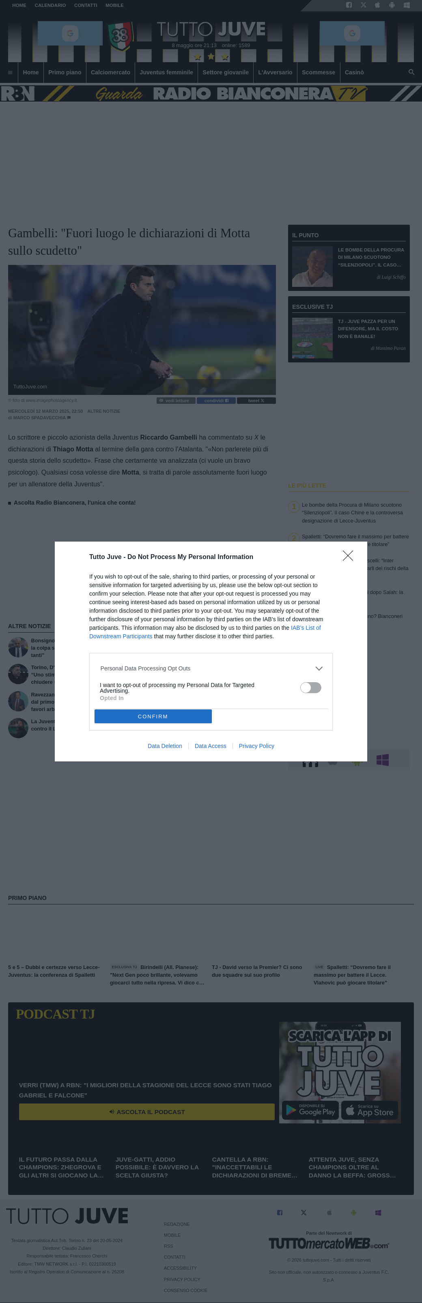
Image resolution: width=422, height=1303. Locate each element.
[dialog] (211, 651)
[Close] (350, 558)
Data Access (210, 746)
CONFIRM (153, 716)
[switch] (310, 687)
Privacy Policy (256, 746)
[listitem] (211, 668)
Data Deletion (165, 746)
